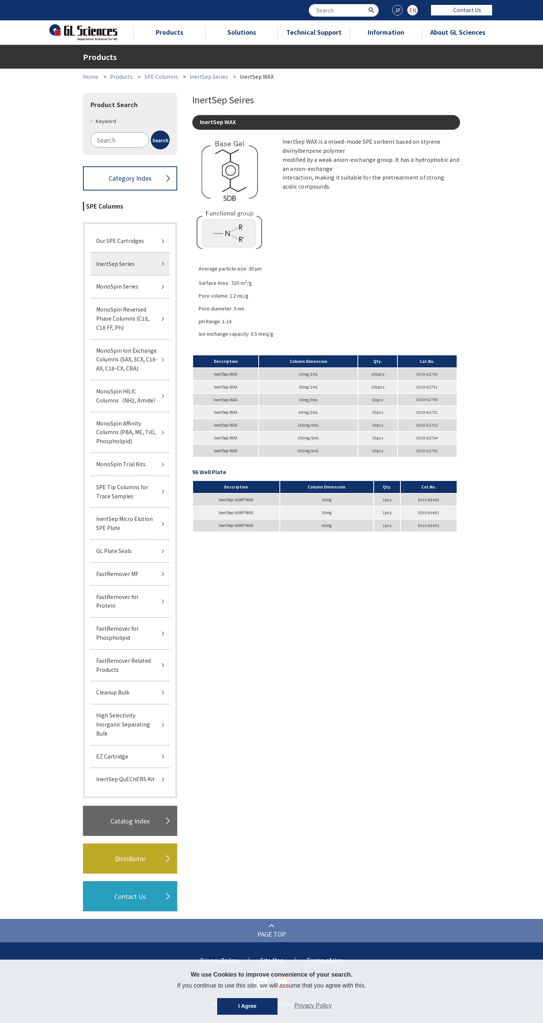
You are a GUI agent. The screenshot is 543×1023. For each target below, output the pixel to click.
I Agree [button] (247, 1006)
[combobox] (343, 10)
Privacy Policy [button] (313, 1005)
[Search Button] (372, 9)
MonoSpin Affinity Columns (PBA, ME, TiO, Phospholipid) (126, 432)
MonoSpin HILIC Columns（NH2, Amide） (127, 395)
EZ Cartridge (112, 756)
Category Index (130, 178)
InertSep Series (209, 76)
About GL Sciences (457, 32)
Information (386, 32)
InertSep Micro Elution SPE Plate (124, 523)
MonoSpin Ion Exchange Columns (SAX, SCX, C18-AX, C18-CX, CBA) (127, 359)
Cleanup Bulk (112, 692)
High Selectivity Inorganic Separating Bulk (123, 724)
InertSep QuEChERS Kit (125, 779)
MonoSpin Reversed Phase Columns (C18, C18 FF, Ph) (122, 318)
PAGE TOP (272, 934)
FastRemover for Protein (117, 601)
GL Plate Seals (114, 551)
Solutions (241, 32)
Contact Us (461, 10)
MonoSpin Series (117, 286)
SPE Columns (161, 76)
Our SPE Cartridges (120, 240)
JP (397, 10)
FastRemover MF (117, 574)
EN (412, 10)
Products (169, 32)
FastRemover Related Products (123, 665)
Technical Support (314, 32)
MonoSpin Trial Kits (121, 464)
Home (90, 76)
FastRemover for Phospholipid (117, 633)
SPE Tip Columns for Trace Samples (122, 491)
